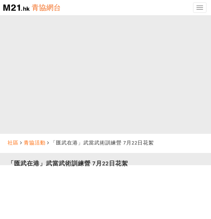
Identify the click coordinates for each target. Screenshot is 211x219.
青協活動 (35, 143)
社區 (13, 143)
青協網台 (46, 7)
